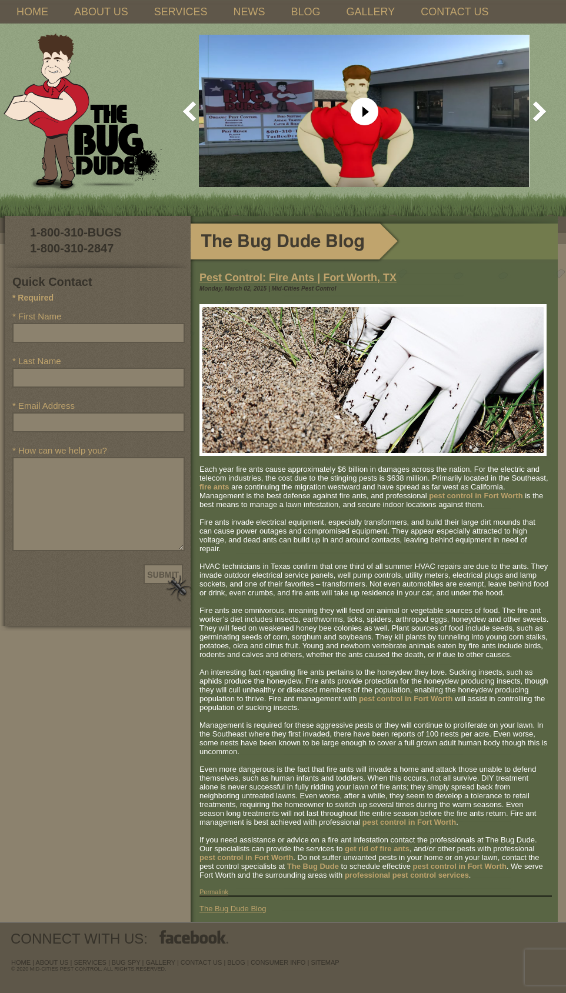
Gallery (160, 962)
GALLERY (370, 12)
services (90, 962)
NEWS (249, 12)
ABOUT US (101, 12)
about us (51, 962)
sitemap (325, 962)
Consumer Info (278, 962)
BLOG (305, 12)
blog (236, 962)
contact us (201, 962)
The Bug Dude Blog (232, 908)
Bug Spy (126, 962)
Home (21, 962)
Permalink (213, 891)
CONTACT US (454, 12)
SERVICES (181, 12)
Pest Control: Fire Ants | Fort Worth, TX (298, 278)
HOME (32, 12)
